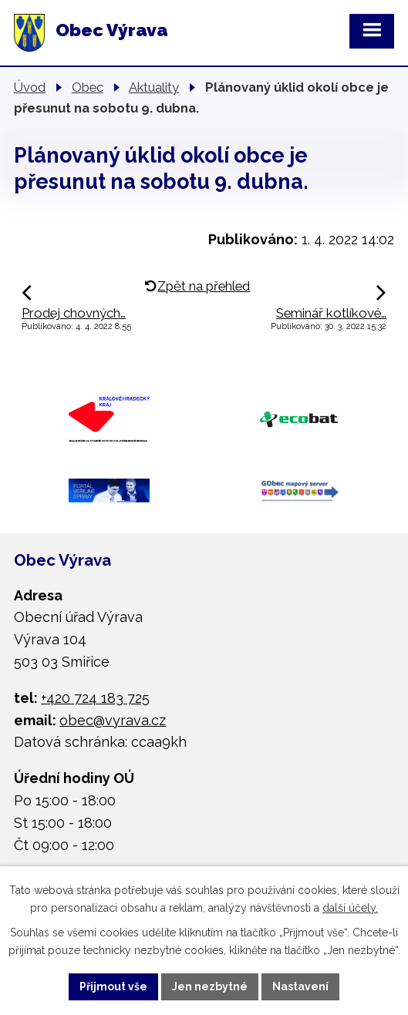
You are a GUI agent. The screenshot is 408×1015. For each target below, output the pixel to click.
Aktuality (154, 87)
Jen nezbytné (210, 986)
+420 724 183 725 (95, 698)
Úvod (30, 87)
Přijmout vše (113, 986)
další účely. (350, 908)
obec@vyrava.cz (112, 720)
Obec (87, 87)
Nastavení (300, 986)
